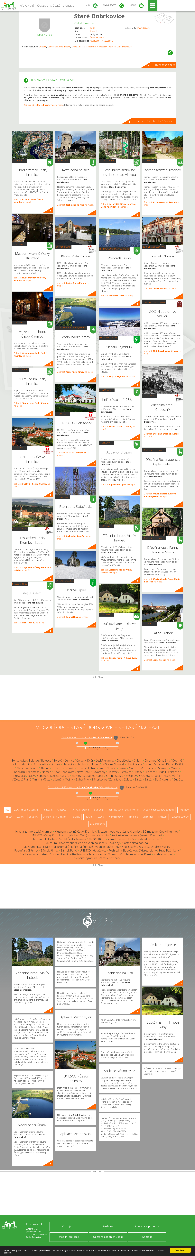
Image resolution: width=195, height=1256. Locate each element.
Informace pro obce (147, 1226)
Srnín (109, 776)
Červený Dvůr (84, 760)
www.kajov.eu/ (143, 28)
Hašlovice (69, 764)
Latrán (92, 768)
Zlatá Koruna (163, 779)
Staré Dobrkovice (99, 16)
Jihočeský (94, 31)
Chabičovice (124, 760)
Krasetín (57, 768)
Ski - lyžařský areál (65, 581)
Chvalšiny (164, 760)
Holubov (94, 764)
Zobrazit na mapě (28, 201)
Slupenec (89, 776)
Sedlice (54, 776)
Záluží (138, 779)
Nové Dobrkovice (63, 772)
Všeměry (58, 779)
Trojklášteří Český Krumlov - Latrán (87, 835)
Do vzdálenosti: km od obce (86, 737)
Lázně (150, 623)
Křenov (74, 46)
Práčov (138, 772)
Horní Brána (134, 764)
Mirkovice (162, 768)
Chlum (138, 760)
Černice (69, 760)
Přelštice (112, 46)
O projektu (68, 1226)
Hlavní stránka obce (165, 64)
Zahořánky (82, 779)
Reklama (108, 1226)
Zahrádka (115, 779)
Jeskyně (88, 816)
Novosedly (102, 46)
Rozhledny (63, 160)
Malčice (133, 768)
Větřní (176, 776)
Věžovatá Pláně (21, 779)
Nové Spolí (83, 772)
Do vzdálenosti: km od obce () (83, 787)
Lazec (82, 46)
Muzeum (19, 244)
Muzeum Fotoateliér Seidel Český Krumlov (59, 839)
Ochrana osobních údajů (108, 1236)
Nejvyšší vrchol (19, 584)
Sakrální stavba (19, 528)
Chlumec (150, 760)
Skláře (65, 776)
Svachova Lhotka (149, 776)
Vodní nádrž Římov (107, 847)
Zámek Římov (49, 850)
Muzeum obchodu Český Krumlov (119, 831)
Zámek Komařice (110, 858)
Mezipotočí (91, 46)
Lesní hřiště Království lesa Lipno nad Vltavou (89, 854)
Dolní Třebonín (21, 764)
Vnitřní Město (41, 779)
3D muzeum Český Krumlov (160, 831)
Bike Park (133, 816)
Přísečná (173, 772)
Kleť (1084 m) (97, 839)
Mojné (175, 768)
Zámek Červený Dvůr (121, 839)
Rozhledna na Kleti (148, 839)
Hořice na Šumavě (112, 764)
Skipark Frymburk (85, 858)
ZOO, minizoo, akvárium (154, 247)
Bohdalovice (19, 760)
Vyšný (69, 779)
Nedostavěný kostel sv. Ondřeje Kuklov (146, 847)
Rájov (31, 776)
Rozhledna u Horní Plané (135, 854)
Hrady (19, 160)
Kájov (92, 28)
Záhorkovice (99, 779)
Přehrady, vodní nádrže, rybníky (71, 327)
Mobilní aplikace (69, 1236)
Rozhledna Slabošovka (123, 850)
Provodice (19, 776)
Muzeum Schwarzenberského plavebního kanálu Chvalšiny (82, 843)
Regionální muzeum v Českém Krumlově (136, 835)
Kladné (67, 46)
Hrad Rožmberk (169, 850)
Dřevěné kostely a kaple (154, 450)
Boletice (42, 46)
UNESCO (19, 447)
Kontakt (147, 1236)
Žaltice (128, 779)
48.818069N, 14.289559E (101, 40)
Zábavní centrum (20, 369)
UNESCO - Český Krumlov (47, 835)
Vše (7, 809)
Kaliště (179, 764)
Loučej (112, 768)
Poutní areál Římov (26, 850)
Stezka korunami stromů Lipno (39, 854)
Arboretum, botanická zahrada (159, 809)
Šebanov (42, 776)
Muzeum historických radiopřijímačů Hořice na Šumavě (58, 847)
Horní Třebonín (154, 764)
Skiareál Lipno (148, 850)
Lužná (122, 768)
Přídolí (162, 772)
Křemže (70, 768)
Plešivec (112, 772)
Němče (46, 772)
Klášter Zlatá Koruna (135, 843)
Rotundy (76, 816)
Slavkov (76, 776)
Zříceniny (106, 526)
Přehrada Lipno (163, 854)
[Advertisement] (97, 699)
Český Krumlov (97, 37)
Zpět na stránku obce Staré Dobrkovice (155, 121)
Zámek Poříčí (69, 850)
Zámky (20, 816)
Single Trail (148, 816)
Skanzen (106, 614)
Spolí (101, 776)
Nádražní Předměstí (27, 772)
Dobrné (177, 760)
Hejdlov (81, 764)
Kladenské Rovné (55, 46)
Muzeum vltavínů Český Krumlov (75, 831)
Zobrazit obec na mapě (43, 105)
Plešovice (125, 772)
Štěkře (119, 776)
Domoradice (40, 764)
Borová (57, 760)
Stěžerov (131, 776)
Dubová (55, 764)
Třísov (166, 776)
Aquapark (106, 443)
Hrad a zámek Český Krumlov (33, 831)
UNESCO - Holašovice (93, 850)
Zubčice (178, 779)
